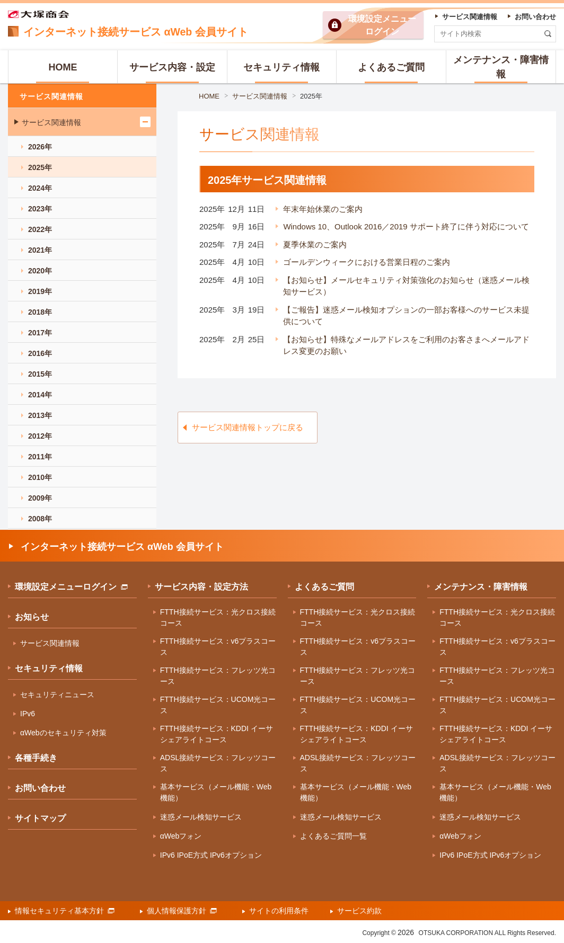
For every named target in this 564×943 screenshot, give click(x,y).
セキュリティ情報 (49, 668)
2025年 (311, 96)
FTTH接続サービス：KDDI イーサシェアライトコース (216, 734)
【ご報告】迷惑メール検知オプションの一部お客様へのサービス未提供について (406, 315)
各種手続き (36, 757)
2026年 (40, 147)
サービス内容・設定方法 (201, 586)
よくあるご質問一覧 (333, 836)
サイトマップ (40, 818)
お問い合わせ (40, 788)
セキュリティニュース (57, 694)
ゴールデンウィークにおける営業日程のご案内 (366, 261)
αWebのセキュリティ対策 (63, 732)
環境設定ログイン (382, 25)
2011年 (40, 456)
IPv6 (27, 713)
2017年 (40, 332)
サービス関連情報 (259, 96)
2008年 (40, 518)
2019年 (40, 291)
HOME (209, 96)
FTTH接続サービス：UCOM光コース (218, 705)
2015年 (40, 374)
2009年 (40, 498)
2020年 (40, 270)
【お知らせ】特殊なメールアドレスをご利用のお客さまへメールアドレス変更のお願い (406, 345)
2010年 (40, 477)
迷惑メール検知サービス (201, 817)
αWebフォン (181, 836)
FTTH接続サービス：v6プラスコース (218, 646)
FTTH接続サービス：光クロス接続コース (218, 617)
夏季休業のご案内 (315, 244)
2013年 (40, 415)
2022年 (40, 229)
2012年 (40, 436)
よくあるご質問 (324, 586)
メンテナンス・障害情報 (480, 586)
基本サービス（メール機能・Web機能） (216, 792)
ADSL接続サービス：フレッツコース (218, 763)
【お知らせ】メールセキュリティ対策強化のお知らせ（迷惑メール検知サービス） (406, 286)
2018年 (40, 312)
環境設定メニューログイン (71, 586)
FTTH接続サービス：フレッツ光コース (218, 676)
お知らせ (32, 616)
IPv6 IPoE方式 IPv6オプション (211, 855)
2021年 (40, 250)
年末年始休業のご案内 (323, 208)
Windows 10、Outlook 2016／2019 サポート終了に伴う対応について (405, 226)
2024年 (40, 188)
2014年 (40, 394)
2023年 (40, 208)
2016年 (40, 353)
